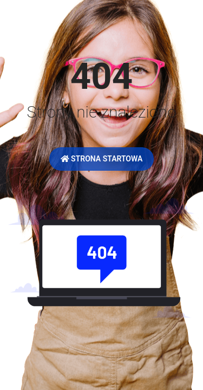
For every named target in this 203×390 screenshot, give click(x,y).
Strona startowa (102, 158)
